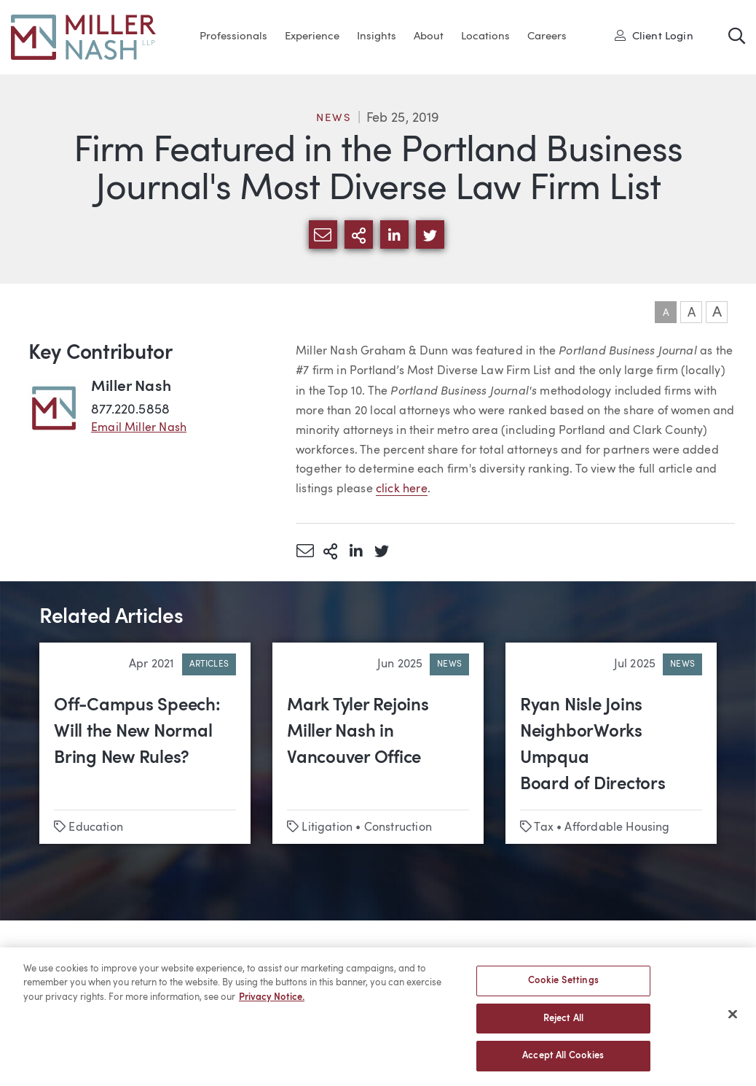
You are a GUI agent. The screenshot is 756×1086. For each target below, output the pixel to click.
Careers (547, 36)
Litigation (327, 828)
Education (95, 828)
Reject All (563, 1026)
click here (402, 489)
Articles (209, 664)
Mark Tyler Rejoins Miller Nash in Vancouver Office (358, 732)
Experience (312, 36)
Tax (544, 828)
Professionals (233, 36)
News (333, 118)
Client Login (654, 35)
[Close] (733, 1022)
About (429, 36)
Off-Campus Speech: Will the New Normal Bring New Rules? (137, 732)
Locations (485, 36)
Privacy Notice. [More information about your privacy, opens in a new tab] (271, 1005)
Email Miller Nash (138, 428)
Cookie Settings (563, 988)
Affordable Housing (616, 828)
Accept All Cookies (563, 1063)
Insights (376, 36)
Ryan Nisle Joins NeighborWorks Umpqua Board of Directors (593, 745)
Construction (398, 828)
